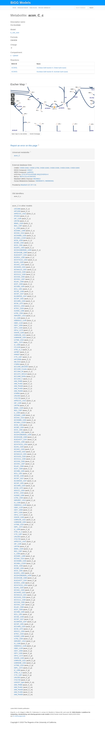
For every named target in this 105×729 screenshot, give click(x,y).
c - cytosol (14, 55)
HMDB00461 (49, 181)
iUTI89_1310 (19, 340)
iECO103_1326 (20, 272)
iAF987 (17, 352)
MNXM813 (36, 179)
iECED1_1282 (19, 257)
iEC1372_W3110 (20, 374)
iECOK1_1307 (19, 279)
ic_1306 (17, 228)
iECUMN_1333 (20, 301)
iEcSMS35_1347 (20, 296)
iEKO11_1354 (19, 306)
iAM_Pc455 (18, 388)
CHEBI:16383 (44, 168)
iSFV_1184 (18, 328)
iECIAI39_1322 (20, 267)
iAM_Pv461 (18, 384)
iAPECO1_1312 (20, 214)
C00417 (29, 170)
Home (14, 7)
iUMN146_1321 (20, 335)
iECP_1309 (18, 284)
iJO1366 (17, 209)
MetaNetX (24, 185)
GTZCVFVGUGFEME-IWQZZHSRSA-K (35, 174)
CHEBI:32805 (75, 168)
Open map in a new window (19, 134)
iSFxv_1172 (19, 330)
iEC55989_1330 (20, 235)
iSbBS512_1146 (20, 320)
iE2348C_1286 (20, 231)
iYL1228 (17, 347)
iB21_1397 (18, 226)
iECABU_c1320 (20, 238)
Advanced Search (23, 7)
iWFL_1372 (18, 342)
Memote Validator (43, 7)
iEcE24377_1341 (20, 255)
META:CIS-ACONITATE (28, 176)
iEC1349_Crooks (20, 369)
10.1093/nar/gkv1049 (19, 716)
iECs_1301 (18, 289)
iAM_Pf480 (18, 381)
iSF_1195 (18, 218)
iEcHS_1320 (19, 262)
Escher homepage (35, 134)
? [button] (38, 145)
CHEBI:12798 (34, 168)
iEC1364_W (19, 371)
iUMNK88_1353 (20, 337)
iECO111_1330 (20, 274)
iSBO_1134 (18, 323)
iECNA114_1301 (20, 270)
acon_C (17, 156)
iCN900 (17, 393)
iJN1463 (17, 396)
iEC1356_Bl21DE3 (21, 367)
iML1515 (17, 362)
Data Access (33, 7)
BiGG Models (20, 2)
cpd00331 (30, 172)
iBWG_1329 (19, 223)
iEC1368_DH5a (20, 376)
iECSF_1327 (19, 294)
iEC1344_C (18, 379)
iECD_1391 (18, 245)
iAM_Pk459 (18, 391)
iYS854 (17, 364)
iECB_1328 (18, 240)
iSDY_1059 (18, 325)
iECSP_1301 (19, 299)
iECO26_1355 (19, 277)
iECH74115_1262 (21, 260)
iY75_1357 (18, 357)
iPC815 (17, 216)
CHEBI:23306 (54, 168)
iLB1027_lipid (19, 682)
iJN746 (17, 221)
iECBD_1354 (19, 243)
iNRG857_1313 (20, 316)
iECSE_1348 (19, 291)
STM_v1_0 (18, 350)
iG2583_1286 (19, 311)
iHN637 (17, 354)
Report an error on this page (24, 145)
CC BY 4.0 (32, 185)
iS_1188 (17, 318)
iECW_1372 (19, 303)
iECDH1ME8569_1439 (23, 250)
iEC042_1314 (19, 233)
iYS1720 (17, 398)
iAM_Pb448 (18, 386)
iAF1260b (18, 359)
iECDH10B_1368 (20, 252)
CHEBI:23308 (64, 168)
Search (91, 7)
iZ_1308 (17, 345)
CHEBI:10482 (24, 168)
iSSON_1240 (19, 333)
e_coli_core (14, 33)
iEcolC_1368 (19, 282)
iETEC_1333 (19, 308)
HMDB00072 (40, 181)
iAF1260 (17, 211)
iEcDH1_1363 (19, 248)
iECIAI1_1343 (19, 265)
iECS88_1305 (19, 286)
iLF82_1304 (19, 313)
